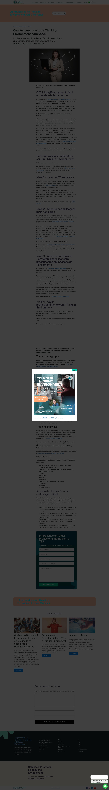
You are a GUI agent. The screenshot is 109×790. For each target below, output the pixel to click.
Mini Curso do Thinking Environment (53, 418)
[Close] (74, 370)
